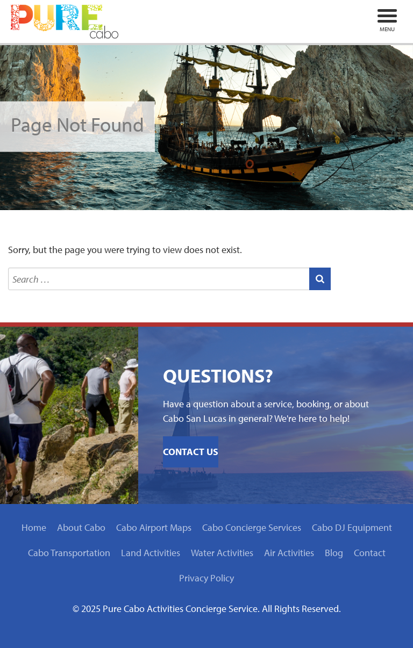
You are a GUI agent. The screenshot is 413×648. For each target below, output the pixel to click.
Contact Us (190, 451)
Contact (370, 552)
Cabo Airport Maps (153, 527)
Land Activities (150, 552)
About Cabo (81, 527)
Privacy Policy (206, 578)
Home (34, 527)
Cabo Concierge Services (251, 527)
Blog (334, 552)
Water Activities (222, 552)
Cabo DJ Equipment (352, 527)
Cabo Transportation (69, 552)
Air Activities (289, 552)
